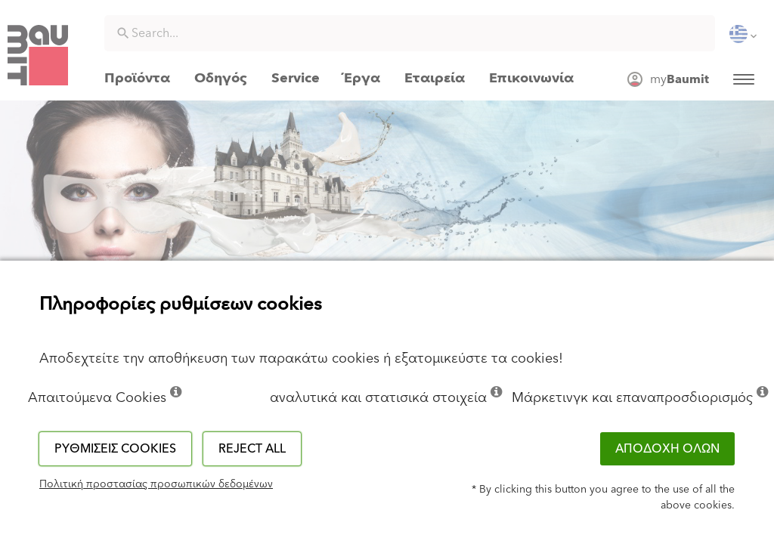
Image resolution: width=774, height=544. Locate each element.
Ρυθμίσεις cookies (115, 448)
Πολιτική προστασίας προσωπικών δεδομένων (156, 484)
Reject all (252, 448)
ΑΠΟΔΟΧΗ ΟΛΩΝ (667, 448)
